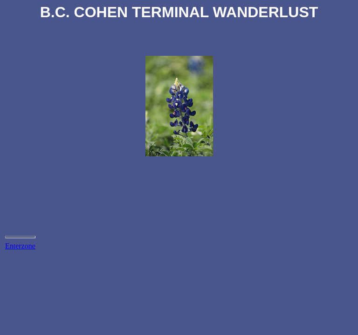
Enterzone (20, 246)
